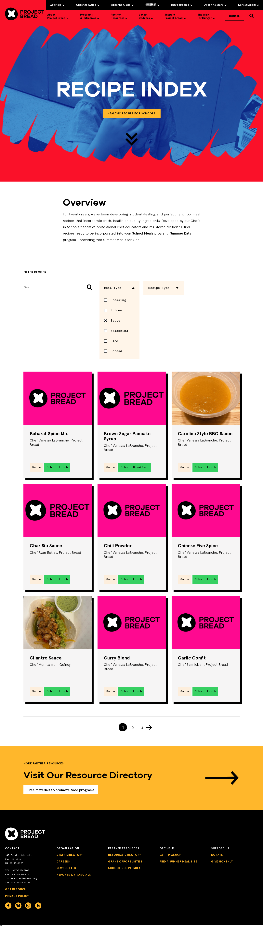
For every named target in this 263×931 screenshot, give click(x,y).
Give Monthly (222, 865)
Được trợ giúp (181, 4)
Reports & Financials (74, 878)
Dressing (118, 300)
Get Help (57, 4)
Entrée (116, 310)
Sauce (112, 320)
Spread (116, 351)
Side (114, 341)
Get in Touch (15, 893)
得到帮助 (152, 4)
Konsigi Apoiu (248, 4)
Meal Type (119, 288)
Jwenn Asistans (215, 4)
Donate (217, 859)
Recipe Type (163, 288)
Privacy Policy (17, 899)
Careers (63, 865)
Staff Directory (70, 859)
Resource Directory (124, 859)
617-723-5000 (20, 874)
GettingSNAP (170, 859)
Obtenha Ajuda (122, 4)
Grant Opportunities (125, 865)
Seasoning (119, 331)
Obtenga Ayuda (87, 4)
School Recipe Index (124, 872)
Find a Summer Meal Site (178, 865)
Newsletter (66, 872)
